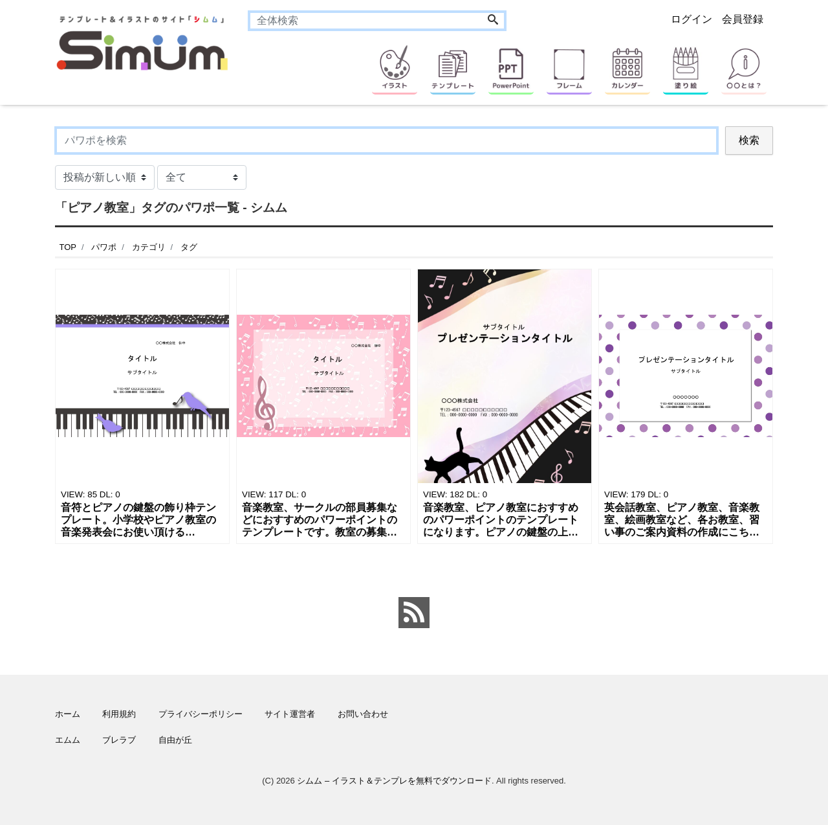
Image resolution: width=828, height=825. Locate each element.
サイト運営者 (290, 714)
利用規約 (119, 714)
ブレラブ (119, 740)
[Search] (493, 20)
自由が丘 (175, 740)
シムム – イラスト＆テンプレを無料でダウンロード (394, 780)
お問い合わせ (363, 714)
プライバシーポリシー (200, 714)
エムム (67, 740)
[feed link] (414, 612)
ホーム (67, 714)
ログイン (691, 19)
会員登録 (742, 19)
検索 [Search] (749, 140)
